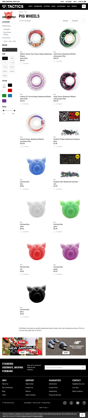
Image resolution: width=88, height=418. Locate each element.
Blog (3, 391)
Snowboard (38, 6)
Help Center (29, 384)
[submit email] (83, 367)
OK (82, 415)
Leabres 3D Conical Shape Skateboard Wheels (36, 84)
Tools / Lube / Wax (9, 41)
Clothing (47, 6)
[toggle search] (84, 6)
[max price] (14, 114)
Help (75, 1)
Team (4, 395)
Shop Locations (77, 391)
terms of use (26, 416)
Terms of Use (36, 403)
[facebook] (84, 403)
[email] (65, 367)
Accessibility (27, 403)
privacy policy (38, 416)
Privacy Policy (46, 403)
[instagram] (64, 403)
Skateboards (6, 26)
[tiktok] (71, 403)
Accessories (61, 6)
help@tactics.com (78, 384)
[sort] (78, 21)
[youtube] (77, 403)
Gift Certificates (7, 387)
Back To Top (44, 407)
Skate (30, 6)
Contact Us (29, 387)
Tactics (12, 6)
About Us (5, 384)
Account (69, 1)
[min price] (5, 114)
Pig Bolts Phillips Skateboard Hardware (69, 126)
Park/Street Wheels (7, 33)
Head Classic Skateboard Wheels (69, 41)
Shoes (53, 6)
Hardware (6, 29)
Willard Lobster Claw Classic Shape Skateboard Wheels (36, 42)
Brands (74, 6)
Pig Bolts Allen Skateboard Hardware (69, 169)
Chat (62, 1)
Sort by (65, 21)
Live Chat (75, 387)
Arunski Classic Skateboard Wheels (36, 126)
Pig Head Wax (36, 169)
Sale (68, 6)
